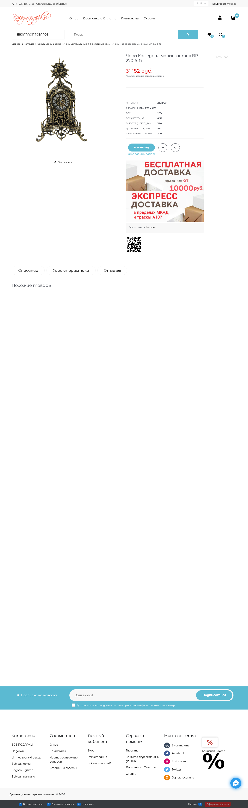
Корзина (192, 804)
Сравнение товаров (63, 804)
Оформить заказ (218, 804)
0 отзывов (221, 56)
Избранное (88, 804)
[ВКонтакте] (167, 745)
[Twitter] (167, 769)
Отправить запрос (141, 153)
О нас (73, 18)
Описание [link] (28, 270)
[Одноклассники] (167, 777)
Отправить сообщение (51, 3)
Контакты (130, 18)
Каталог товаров (34, 34)
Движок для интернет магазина (33, 794)
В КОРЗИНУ (141, 147)
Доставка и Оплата (99, 18)
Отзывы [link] (112, 270)
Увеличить (65, 162)
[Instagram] (167, 761)
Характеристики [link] (71, 270)
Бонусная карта (213, 750)
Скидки (149, 18)
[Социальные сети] (235, 783)
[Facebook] (167, 753)
